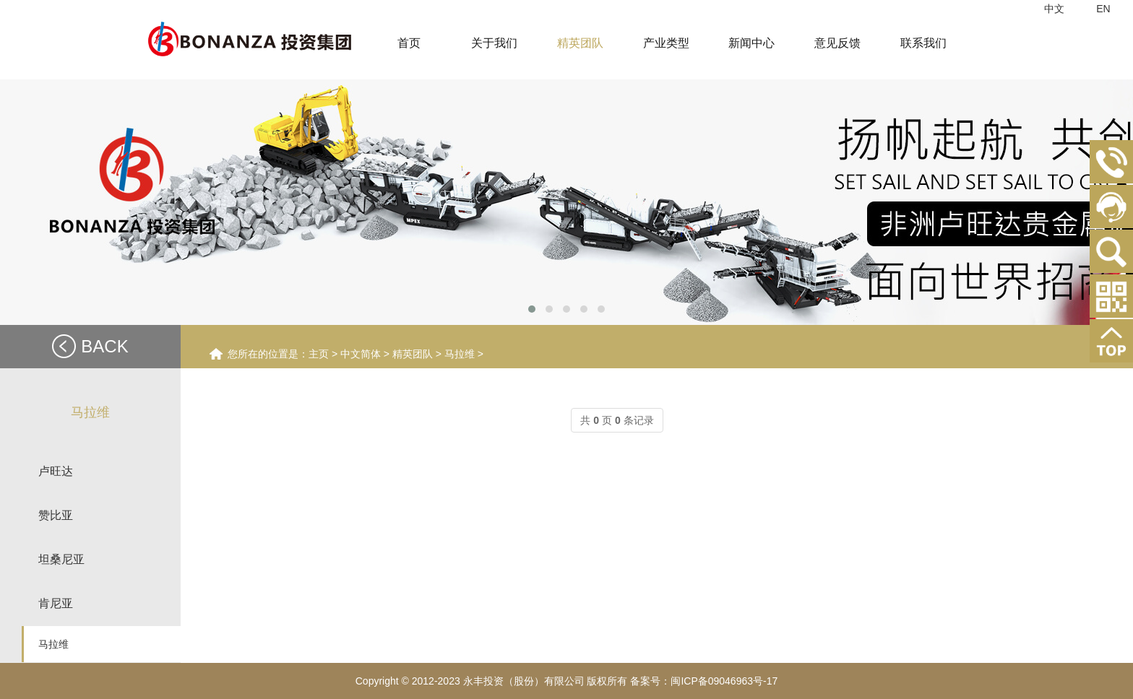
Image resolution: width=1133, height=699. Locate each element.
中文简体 (360, 354)
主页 (319, 354)
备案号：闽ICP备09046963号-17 (703, 681)
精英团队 (412, 354)
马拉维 (53, 644)
